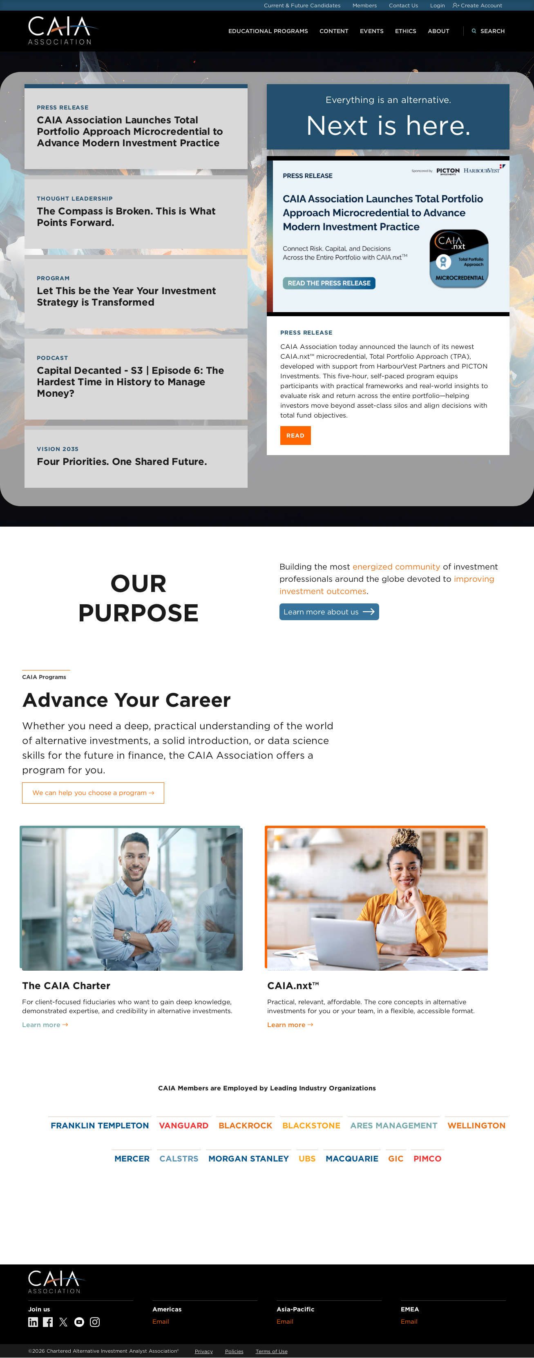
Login (437, 5)
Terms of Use (272, 1351)
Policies (234, 1351)
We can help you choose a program (89, 793)
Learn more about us (321, 612)
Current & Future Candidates (302, 5)
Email (160, 1321)
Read (295, 435)
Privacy (204, 1351)
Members (365, 5)
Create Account (481, 5)
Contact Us (403, 5)
